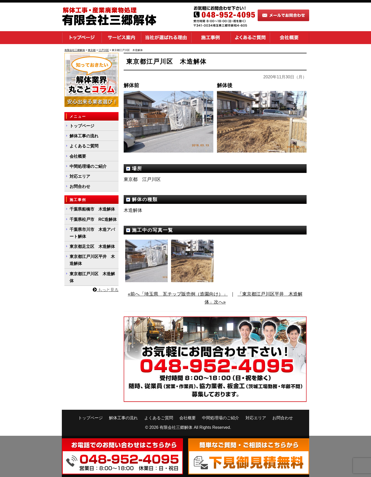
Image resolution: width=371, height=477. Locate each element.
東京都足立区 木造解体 (92, 246)
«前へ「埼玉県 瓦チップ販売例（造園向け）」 (178, 294)
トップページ (82, 37)
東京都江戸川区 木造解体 (92, 277)
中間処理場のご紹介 (88, 166)
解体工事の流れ (84, 136)
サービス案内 (121, 37)
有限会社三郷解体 (175, 427)
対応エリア (80, 176)
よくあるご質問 (250, 37)
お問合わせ (80, 186)
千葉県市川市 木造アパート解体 (92, 233)
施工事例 (211, 37)
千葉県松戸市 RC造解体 (93, 219)
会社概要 (289, 37)
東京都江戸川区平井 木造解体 (92, 260)
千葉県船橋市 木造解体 (92, 209)
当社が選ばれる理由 (166, 37)
